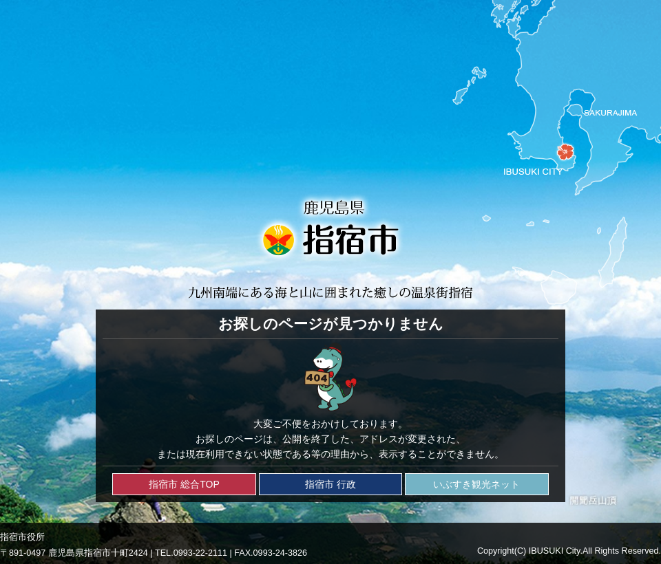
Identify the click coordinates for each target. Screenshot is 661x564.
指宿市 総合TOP (184, 484)
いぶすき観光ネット (476, 484)
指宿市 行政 (330, 484)
